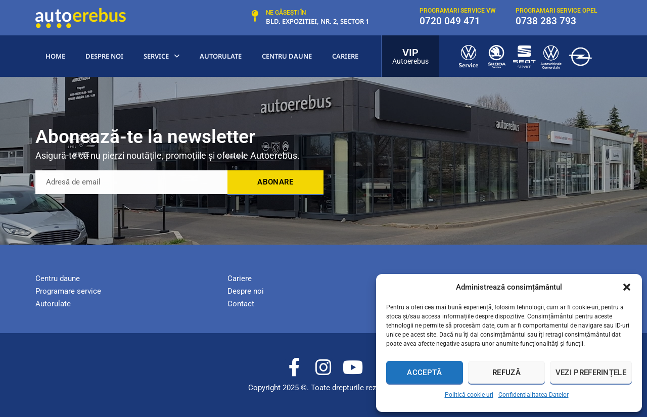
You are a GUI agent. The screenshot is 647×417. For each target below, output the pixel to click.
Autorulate (221, 56)
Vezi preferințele (591, 372)
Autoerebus (410, 61)
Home (55, 56)
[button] (627, 287)
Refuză (506, 372)
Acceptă (424, 372)
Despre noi (104, 56)
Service (161, 56)
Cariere (345, 56)
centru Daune (287, 56)
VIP (410, 53)
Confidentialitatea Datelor (533, 394)
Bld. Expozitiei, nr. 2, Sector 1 (317, 21)
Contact (240, 303)
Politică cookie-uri (469, 394)
